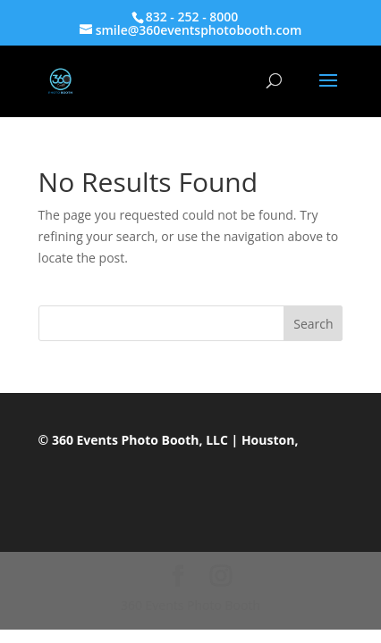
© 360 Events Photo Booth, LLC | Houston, (168, 439)
